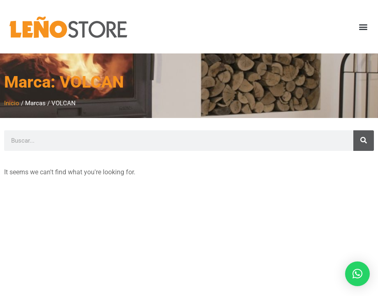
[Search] (363, 140)
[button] (363, 27)
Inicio (11, 103)
